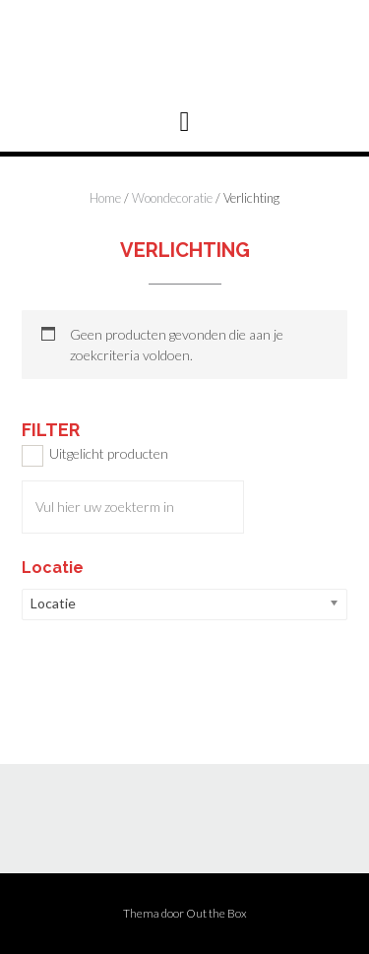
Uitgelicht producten (108, 453)
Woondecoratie (172, 198)
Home (105, 198)
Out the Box (216, 913)
